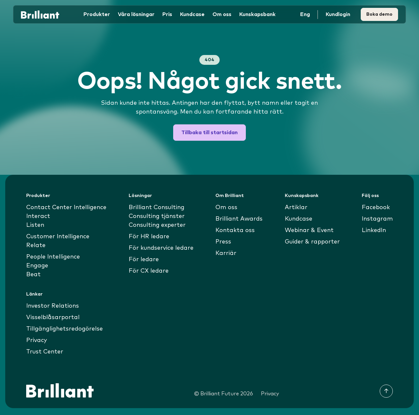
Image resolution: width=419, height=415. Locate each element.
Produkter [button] (96, 14)
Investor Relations (52, 306)
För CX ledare (149, 271)
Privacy (36, 340)
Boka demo (379, 14)
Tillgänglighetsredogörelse (64, 329)
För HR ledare (149, 237)
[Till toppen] (386, 391)
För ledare (144, 259)
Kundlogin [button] (338, 14)
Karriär (226, 253)
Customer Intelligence (58, 237)
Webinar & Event (308, 230)
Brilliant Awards (239, 219)
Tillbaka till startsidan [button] (209, 132)
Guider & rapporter (312, 242)
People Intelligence (53, 257)
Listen (35, 225)
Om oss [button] (221, 14)
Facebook (376, 207)
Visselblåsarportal (53, 317)
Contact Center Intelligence (66, 207)
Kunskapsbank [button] (257, 14)
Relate (36, 245)
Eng (305, 14)
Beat (33, 275)
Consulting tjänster (157, 216)
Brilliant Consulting (157, 207)
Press (223, 242)
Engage (37, 266)
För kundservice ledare (161, 248)
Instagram (377, 219)
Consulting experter (157, 225)
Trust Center (45, 352)
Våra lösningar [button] (136, 14)
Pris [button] (167, 14)
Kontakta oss (235, 230)
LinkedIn (374, 230)
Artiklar (295, 207)
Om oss (227, 207)
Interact (38, 216)
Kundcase (192, 14)
